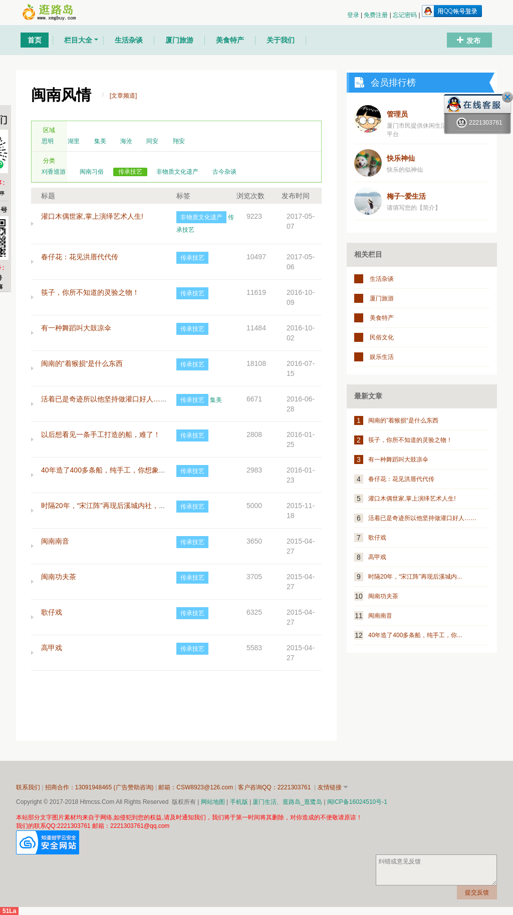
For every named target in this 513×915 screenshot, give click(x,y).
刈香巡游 (54, 171)
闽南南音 (55, 541)
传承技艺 (130, 171)
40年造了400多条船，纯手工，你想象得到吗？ (114, 470)
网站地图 (213, 801)
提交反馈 (477, 892)
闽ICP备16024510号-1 (357, 801)
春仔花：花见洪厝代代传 (79, 257)
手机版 (239, 801)
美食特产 (382, 317)
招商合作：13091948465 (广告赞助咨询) (100, 787)
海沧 (126, 141)
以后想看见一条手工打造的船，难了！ (100, 434)
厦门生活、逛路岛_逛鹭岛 (287, 801)
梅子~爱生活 (406, 196)
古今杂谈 (224, 171)
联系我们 (28, 787)
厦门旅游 (382, 298)
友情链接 (330, 787)
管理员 (397, 114)
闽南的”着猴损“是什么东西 (82, 363)
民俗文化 (382, 337)
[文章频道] (123, 95)
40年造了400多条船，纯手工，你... (415, 635)
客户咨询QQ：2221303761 (275, 787)
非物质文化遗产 (177, 171)
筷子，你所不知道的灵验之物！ (90, 292)
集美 (100, 141)
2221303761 (479, 123)
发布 (473, 41)
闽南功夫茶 (58, 577)
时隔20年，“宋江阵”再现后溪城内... (415, 576)
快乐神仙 (401, 158)
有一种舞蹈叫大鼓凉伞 (76, 328)
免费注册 (376, 15)
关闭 (507, 97)
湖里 (74, 141)
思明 (48, 141)
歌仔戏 (51, 612)
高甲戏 (51, 648)
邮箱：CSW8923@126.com (196, 787)
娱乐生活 (382, 356)
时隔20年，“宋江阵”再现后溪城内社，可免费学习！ (121, 506)
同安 (152, 141)
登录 (354, 15)
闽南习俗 (92, 171)
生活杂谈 (382, 278)
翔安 (179, 141)
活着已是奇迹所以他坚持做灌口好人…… (104, 399)
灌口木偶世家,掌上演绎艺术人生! (92, 216)
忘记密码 (405, 15)
